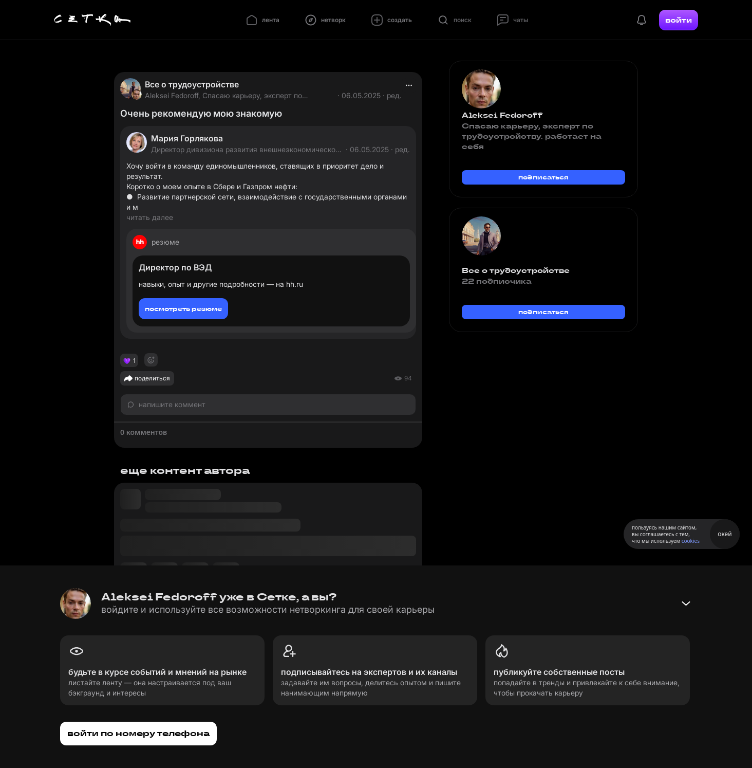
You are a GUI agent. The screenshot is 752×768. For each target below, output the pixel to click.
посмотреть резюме (183, 308)
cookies (691, 540)
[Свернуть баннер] (686, 603)
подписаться (543, 177)
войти (678, 20)
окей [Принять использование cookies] (724, 533)
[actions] (409, 85)
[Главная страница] (92, 20)
